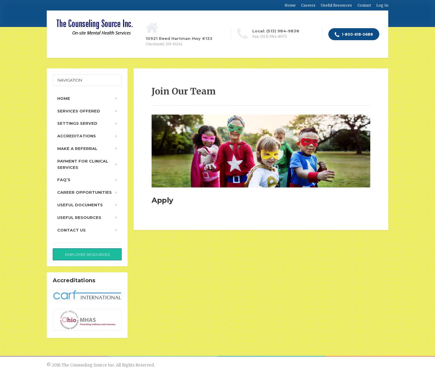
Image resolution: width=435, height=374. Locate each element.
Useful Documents (80, 204)
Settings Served (77, 123)
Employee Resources (87, 254)
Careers (308, 5)
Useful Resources (336, 5)
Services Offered (78, 111)
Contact (364, 5)
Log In (382, 5)
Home (290, 5)
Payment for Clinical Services (82, 164)
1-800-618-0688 (354, 35)
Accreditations (76, 135)
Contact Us (71, 230)
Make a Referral (77, 148)
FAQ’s (63, 179)
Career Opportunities (84, 192)
